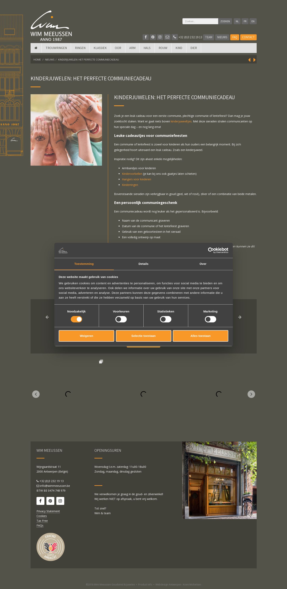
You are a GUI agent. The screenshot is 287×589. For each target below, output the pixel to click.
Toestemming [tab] (84, 263)
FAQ (234, 37)
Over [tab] (203, 263)
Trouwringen (56, 50)
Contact (248, 37)
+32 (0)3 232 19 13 (187, 37)
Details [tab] (144, 263)
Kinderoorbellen (132, 174)
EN (252, 21)
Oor (118, 50)
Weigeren (86, 336)
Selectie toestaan (143, 336)
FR (245, 21)
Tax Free (42, 521)
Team (208, 37)
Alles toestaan (200, 336)
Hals (147, 50)
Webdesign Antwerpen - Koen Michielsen (178, 584)
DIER (193, 50)
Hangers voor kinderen (136, 179)
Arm (132, 50)
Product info (145, 584)
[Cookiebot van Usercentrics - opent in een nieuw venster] (211, 250)
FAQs (39, 525)
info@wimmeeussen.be (55, 486)
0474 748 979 (56, 490)
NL (236, 21)
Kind (179, 50)
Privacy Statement (48, 511)
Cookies (41, 516)
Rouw (163, 50)
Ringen (80, 50)
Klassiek (100, 50)
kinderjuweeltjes (181, 121)
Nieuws (222, 37)
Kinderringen (130, 185)
